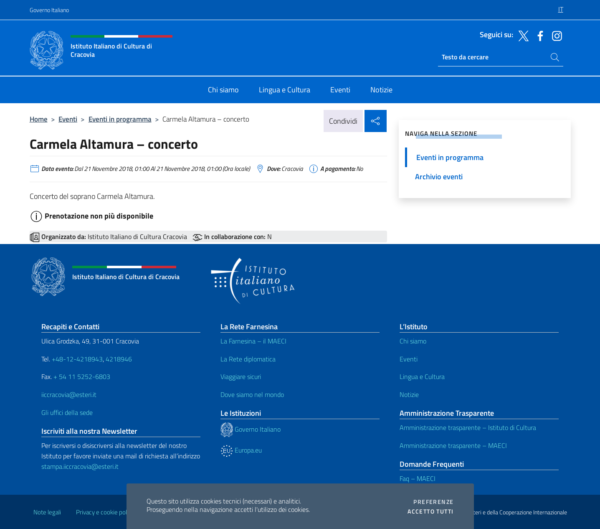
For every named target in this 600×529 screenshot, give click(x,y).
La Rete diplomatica (248, 359)
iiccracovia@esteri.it (68, 394)
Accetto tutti (430, 511)
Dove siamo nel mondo (252, 394)
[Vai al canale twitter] (521, 35)
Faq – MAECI (417, 478)
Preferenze (433, 502)
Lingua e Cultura (422, 376)
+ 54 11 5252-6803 (81, 376)
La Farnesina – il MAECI (253, 341)
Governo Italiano (49, 9)
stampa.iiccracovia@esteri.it (80, 466)
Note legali (47, 512)
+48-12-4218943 (76, 359)
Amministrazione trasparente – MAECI (453, 445)
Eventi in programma (120, 119)
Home (39, 119)
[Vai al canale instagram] (555, 35)
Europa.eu (241, 450)
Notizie (409, 394)
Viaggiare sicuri (240, 376)
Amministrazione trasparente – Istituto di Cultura (468, 427)
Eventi (67, 119)
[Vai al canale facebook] (538, 35)
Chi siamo (413, 341)
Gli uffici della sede (67, 412)
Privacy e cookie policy (105, 512)
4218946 (119, 359)
